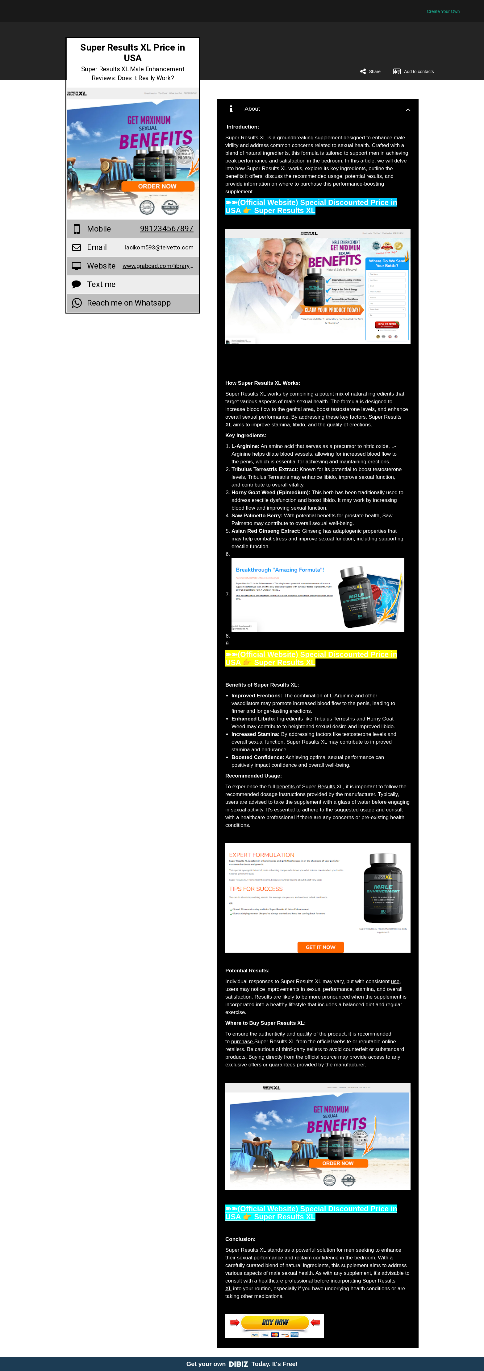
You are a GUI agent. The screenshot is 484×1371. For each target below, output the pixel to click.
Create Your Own (443, 11)
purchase (242, 1042)
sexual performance (260, 1258)
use (395, 981)
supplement (308, 802)
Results (327, 787)
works (274, 394)
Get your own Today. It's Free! (242, 1364)
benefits (286, 787)
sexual (299, 508)
